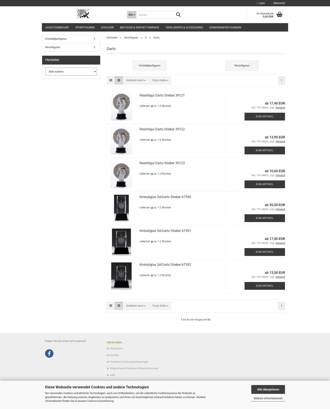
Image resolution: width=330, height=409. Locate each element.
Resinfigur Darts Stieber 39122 (162, 129)
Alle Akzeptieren (268, 389)
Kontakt (114, 355)
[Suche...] (131, 15)
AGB (112, 375)
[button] (111, 80)
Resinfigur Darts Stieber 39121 (162, 95)
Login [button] (261, 3)
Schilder (107, 27)
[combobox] (136, 80)
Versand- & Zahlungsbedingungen (129, 361)
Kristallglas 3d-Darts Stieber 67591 (165, 231)
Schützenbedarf (57, 27)
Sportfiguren (85, 27)
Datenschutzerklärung (100, 400)
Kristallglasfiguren (56, 38)
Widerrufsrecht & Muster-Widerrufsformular (134, 368)
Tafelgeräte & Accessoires (184, 27)
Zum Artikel (265, 116)
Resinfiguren (52, 47)
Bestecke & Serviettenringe (139, 27)
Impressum (116, 348)
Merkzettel (278, 3)
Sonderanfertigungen (225, 27)
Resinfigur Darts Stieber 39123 (162, 163)
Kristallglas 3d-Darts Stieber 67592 (165, 265)
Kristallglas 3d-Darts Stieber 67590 (165, 197)
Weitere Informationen (268, 398)
